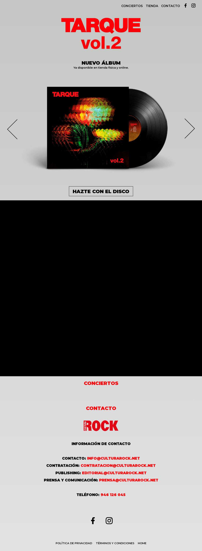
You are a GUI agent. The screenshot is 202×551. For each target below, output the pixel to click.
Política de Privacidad (74, 543)
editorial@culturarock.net (114, 473)
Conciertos (132, 6)
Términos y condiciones (115, 543)
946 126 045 (113, 494)
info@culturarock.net (113, 458)
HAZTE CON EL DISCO (101, 191)
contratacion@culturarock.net (118, 465)
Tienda (152, 6)
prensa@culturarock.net (128, 480)
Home (142, 543)
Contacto (170, 6)
